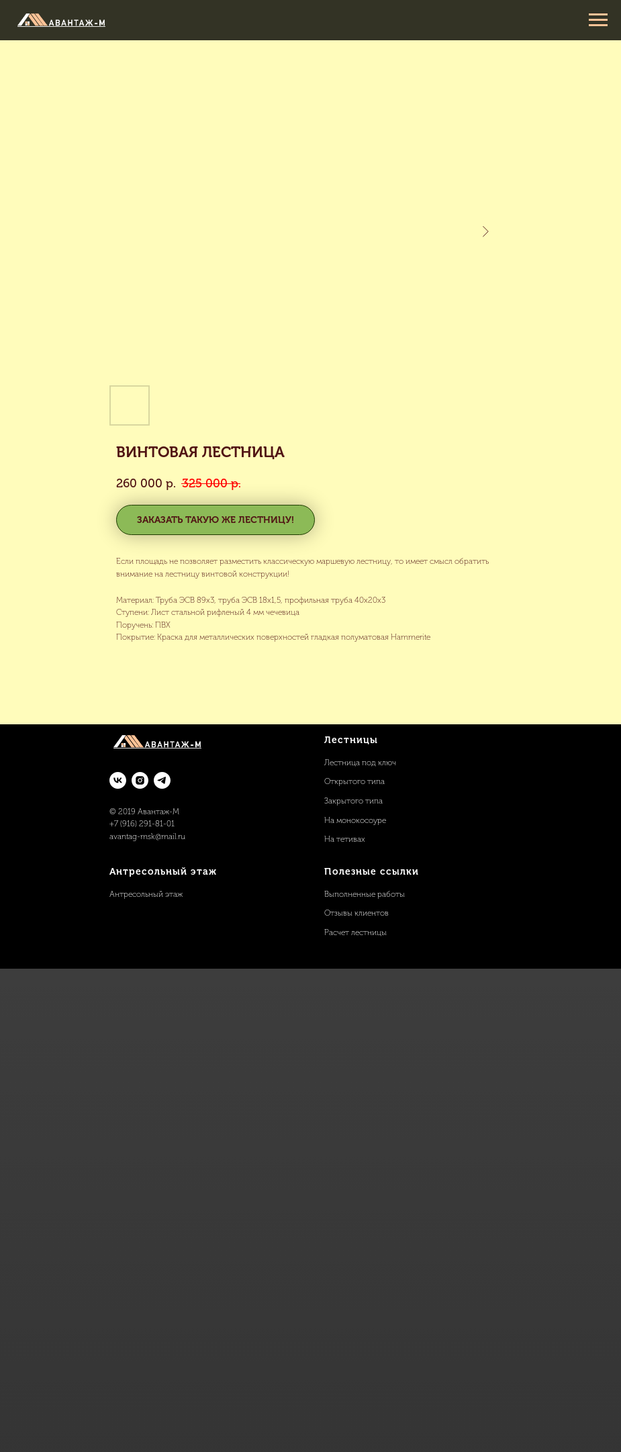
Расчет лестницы (355, 932)
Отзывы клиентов (356, 913)
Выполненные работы (364, 894)
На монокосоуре (355, 820)
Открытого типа (354, 781)
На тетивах (344, 839)
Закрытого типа (353, 801)
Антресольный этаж (146, 894)
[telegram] (162, 780)
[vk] (117, 780)
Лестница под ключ (360, 762)
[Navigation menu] (598, 20)
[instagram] (140, 780)
